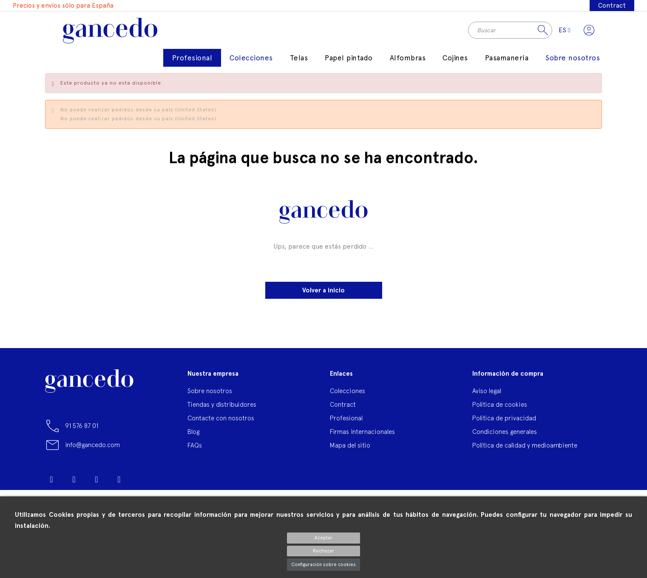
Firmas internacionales (362, 432)
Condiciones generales (504, 432)
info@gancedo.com (92, 446)
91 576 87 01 (81, 427)
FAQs (194, 446)
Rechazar (323, 551)
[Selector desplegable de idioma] (564, 30)
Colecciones (347, 391)
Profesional (346, 418)
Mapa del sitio (350, 446)
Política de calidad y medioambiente (524, 446)
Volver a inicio (323, 291)
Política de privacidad (504, 418)
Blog (193, 432)
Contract (612, 5)
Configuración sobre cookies (323, 564)
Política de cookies (499, 405)
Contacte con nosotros (220, 418)
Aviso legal (486, 391)
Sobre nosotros (209, 391)
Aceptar (323, 538)
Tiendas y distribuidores (221, 405)
